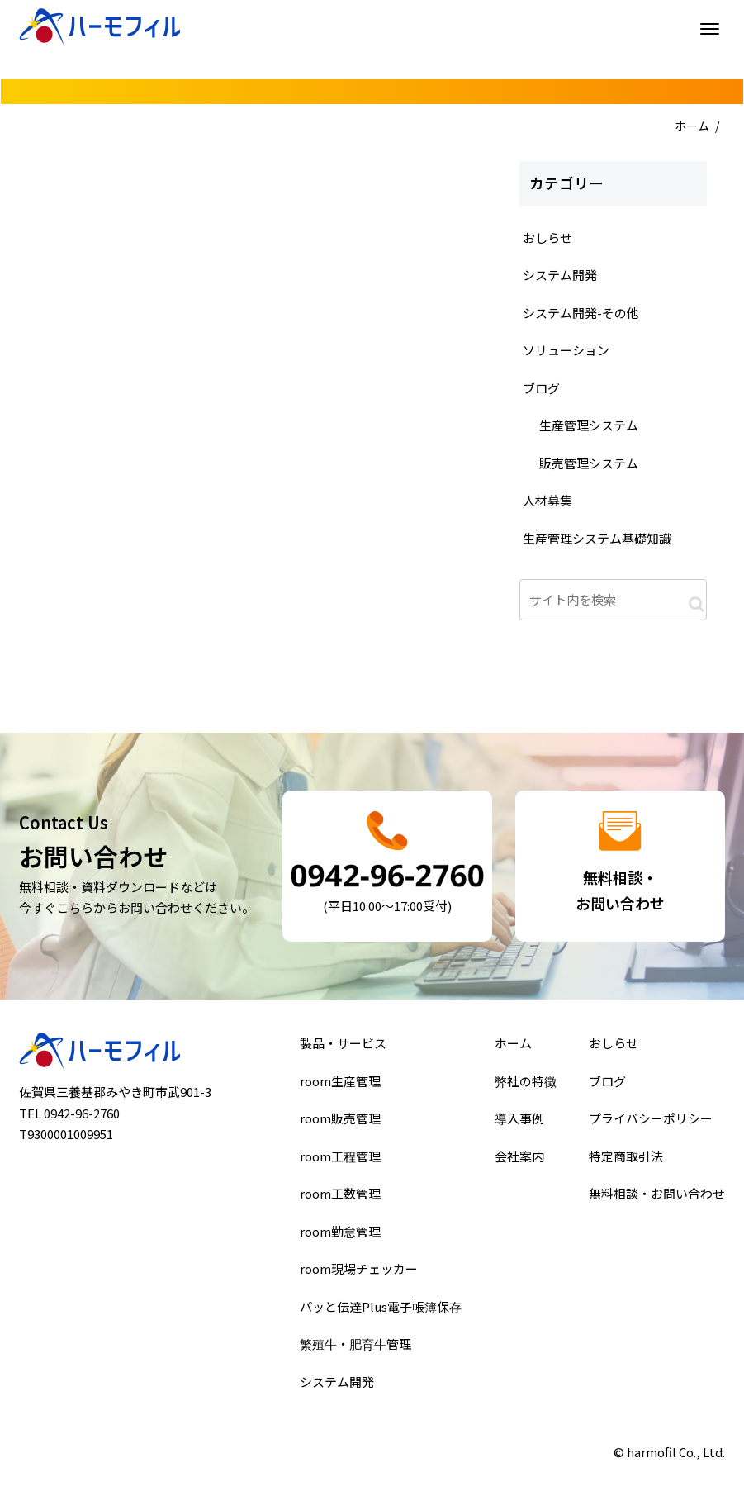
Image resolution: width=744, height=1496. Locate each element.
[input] (613, 599)
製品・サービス (344, 1048)
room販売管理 (341, 1121)
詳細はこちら (388, 866)
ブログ (609, 1084)
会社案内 (519, 1157)
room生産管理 (341, 1084)
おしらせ (615, 1048)
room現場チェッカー (359, 1267)
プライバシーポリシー (651, 1121)
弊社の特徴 (525, 1084)
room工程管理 (341, 1157)
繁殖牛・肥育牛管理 (356, 1340)
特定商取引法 (627, 1157)
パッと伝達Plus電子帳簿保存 (380, 1303)
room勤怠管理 (341, 1230)
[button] (696, 604)
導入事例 (519, 1121)
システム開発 (338, 1376)
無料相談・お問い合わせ (657, 1193)
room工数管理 (341, 1193)
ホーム (692, 125)
